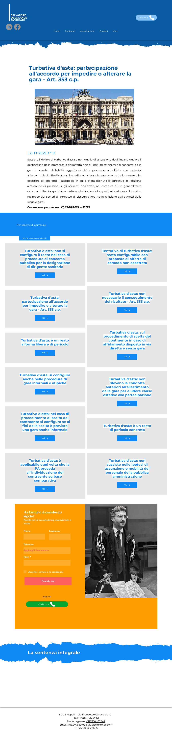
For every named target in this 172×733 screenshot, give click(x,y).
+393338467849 (95, 721)
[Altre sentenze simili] (34, 238)
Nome (27, 531)
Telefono (29, 544)
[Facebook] (17, 27)
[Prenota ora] (48, 581)
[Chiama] (146, 18)
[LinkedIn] (9, 27)
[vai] (45, 275)
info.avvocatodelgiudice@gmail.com (90, 724)
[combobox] (47, 563)
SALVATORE (18, 15)
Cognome (54, 531)
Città (26, 557)
